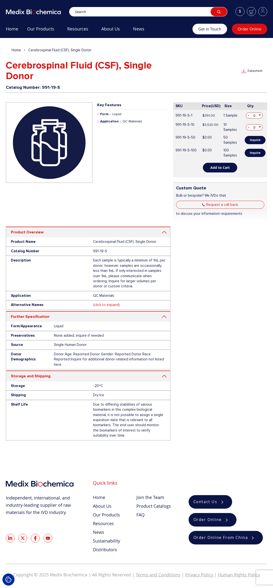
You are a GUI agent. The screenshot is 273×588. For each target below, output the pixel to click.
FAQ (140, 515)
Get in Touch (209, 29)
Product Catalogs (153, 506)
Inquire (255, 140)
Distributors (105, 549)
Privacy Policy (199, 575)
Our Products (106, 515)
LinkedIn (10, 538)
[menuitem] (12, 30)
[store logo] (37, 11)
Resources (103, 523)
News (98, 532)
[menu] (99, 30)
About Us (102, 506)
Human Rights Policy (239, 575)
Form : (105, 114)
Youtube (48, 538)
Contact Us (205, 502)
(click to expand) (106, 305)
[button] (240, 11)
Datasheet (255, 71)
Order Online (249, 29)
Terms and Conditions (158, 575)
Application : (110, 121)
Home (16, 50)
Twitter (22, 538)
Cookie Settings (8, 579)
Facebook (35, 538)
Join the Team (150, 497)
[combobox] (148, 11)
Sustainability (106, 541)
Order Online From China (220, 537)
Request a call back (222, 204)
